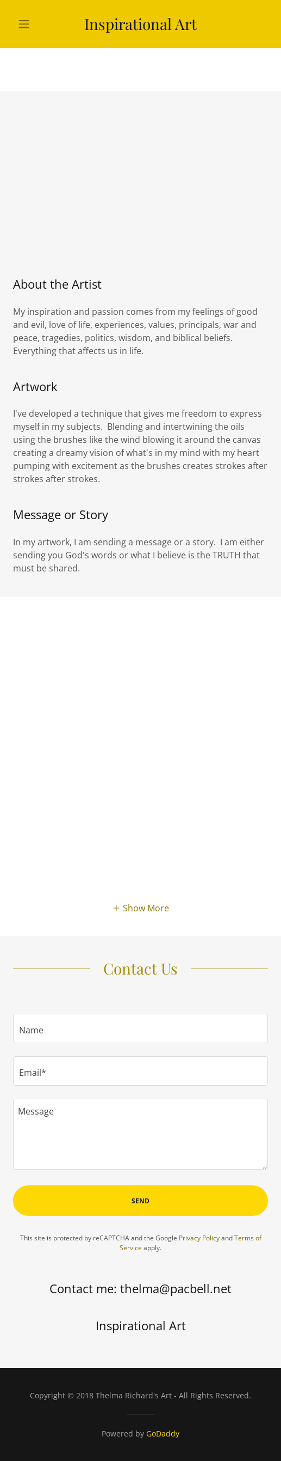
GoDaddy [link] (162, 1433)
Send (140, 1201)
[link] (140, 24)
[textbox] (140, 1028)
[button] (32, 24)
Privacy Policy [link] (199, 1238)
